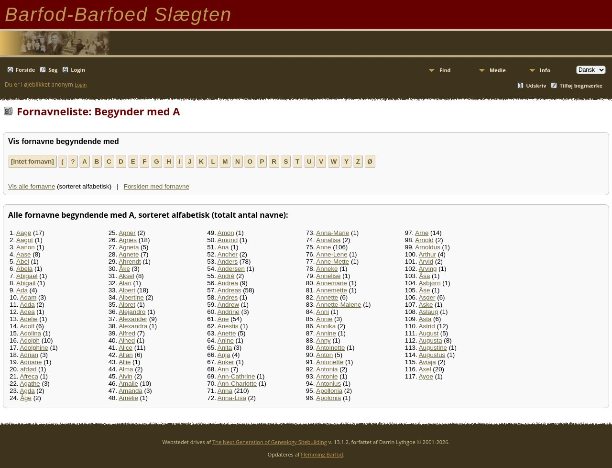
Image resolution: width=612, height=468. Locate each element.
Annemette (331, 290)
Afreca (29, 376)
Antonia (327, 369)
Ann (223, 369)
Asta (425, 319)
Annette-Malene (338, 304)
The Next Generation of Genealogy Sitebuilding (269, 442)
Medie (498, 70)
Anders (228, 261)
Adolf (27, 326)
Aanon (25, 247)
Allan (126, 354)
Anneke (327, 268)
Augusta (430, 340)
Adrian (29, 354)
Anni (322, 311)
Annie (324, 319)
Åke (124, 268)
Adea (27, 311)
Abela (24, 268)
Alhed (127, 340)
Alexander (133, 319)
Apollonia (329, 390)
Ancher (228, 254)
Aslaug (428, 311)
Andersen (231, 268)
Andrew (228, 304)
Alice (125, 347)
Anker (226, 362)
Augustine (433, 347)
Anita (225, 347)
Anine (226, 340)
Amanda (130, 390)
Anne (323, 247)
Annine (326, 333)
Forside (25, 69)
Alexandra (133, 326)
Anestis (228, 326)
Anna (225, 390)
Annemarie (331, 283)
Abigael (26, 275)
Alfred (127, 333)
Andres (228, 297)
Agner (127, 232)
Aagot (24, 240)
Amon (226, 232)
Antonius (328, 383)
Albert (127, 290)
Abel (22, 261)
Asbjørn (430, 283)
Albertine (131, 297)
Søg (52, 69)
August (429, 333)
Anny (323, 340)
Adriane (31, 362)
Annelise (328, 275)
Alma (126, 369)
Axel (425, 369)
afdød (28, 369)
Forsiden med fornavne (156, 186)
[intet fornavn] (32, 161)
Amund (228, 240)
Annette (327, 297)
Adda (27, 304)
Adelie (29, 319)
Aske (426, 304)
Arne (421, 232)
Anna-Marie (332, 232)
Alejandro (132, 311)
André (226, 275)
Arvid (426, 261)
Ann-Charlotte (237, 383)
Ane (223, 319)
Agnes (128, 240)
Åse (424, 290)
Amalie (128, 383)
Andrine (229, 311)
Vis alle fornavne (31, 186)
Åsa (424, 275)
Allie (125, 362)
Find (445, 70)
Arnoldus (427, 247)
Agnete (129, 254)
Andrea (228, 283)
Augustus (432, 354)
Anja (224, 354)
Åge (26, 397)
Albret (127, 304)
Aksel (126, 275)
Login (78, 69)
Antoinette (330, 347)
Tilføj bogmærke (580, 85)
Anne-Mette (332, 261)
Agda (27, 390)
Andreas (229, 290)
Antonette (329, 362)
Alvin (125, 376)
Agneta (129, 247)
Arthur (427, 254)
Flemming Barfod (322, 454)
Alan (125, 283)
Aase (23, 254)
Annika (326, 326)
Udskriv (536, 85)
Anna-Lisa (232, 397)
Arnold (424, 240)
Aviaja (427, 362)
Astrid (427, 326)
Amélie (128, 397)
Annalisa (328, 240)
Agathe (30, 383)
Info (545, 70)
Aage (23, 232)
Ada (22, 290)
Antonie (327, 376)
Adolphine (34, 347)
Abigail (25, 283)
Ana (223, 247)
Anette (227, 333)
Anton (324, 354)
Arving (428, 268)
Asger (427, 297)
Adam (28, 297)
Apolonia (328, 397)
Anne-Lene (331, 254)
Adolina (30, 333)
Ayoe (426, 376)
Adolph (30, 340)
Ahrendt (130, 261)
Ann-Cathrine (236, 376)
